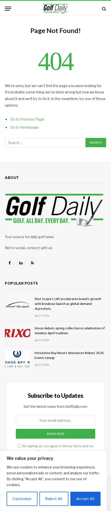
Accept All (85, 499)
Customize (21, 499)
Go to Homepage (24, 127)
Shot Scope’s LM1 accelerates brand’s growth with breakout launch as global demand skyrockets (68, 304)
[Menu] (8, 8)
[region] (53, 480)
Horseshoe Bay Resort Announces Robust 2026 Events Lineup (69, 355)
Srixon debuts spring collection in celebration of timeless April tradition (70, 331)
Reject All (53, 499)
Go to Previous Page (27, 119)
